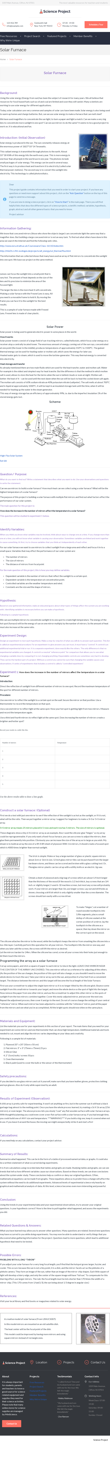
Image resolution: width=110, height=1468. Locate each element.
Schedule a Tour (96, 24)
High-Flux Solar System (11, 455)
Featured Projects (56, 36)
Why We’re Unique (38, 1399)
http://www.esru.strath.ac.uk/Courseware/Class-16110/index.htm (31, 245)
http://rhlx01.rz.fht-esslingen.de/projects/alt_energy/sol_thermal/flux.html (35, 251)
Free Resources (37, 1382)
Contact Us (98, 1362)
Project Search (32, 36)
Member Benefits (82, 36)
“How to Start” (61, 202)
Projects (68, 1362)
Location (41, 1362)
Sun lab (3, 460)
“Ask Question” (76, 193)
